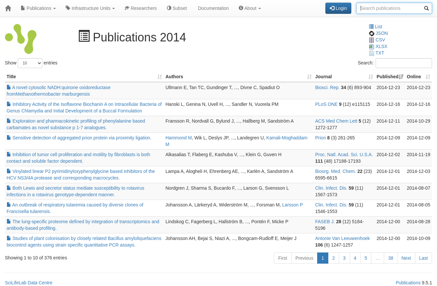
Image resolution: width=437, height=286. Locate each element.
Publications (38, 8)
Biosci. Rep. (327, 87)
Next (406, 258)
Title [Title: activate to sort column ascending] (11, 76)
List (375, 26)
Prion (320, 137)
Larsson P (292, 204)
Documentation (213, 8)
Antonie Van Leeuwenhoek (342, 238)
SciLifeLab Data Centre (29, 282)
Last (423, 258)
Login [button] (338, 8)
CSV (377, 39)
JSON (378, 33)
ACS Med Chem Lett (336, 121)
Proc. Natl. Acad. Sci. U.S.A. (344, 154)
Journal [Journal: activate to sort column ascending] (323, 76)
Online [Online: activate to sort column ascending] (414, 76)
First (282, 258)
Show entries (31, 63)
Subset (177, 8)
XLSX (378, 46)
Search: (395, 63)
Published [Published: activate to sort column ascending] (388, 76)
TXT (376, 53)
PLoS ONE (326, 104)
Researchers (141, 8)
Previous (304, 258)
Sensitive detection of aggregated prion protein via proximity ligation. (79, 137)
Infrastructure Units (90, 8)
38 (390, 258)
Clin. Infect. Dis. (331, 188)
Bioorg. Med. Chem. (335, 171)
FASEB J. (325, 221)
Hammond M (178, 137)
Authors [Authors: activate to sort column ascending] (174, 76)
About (250, 8)
